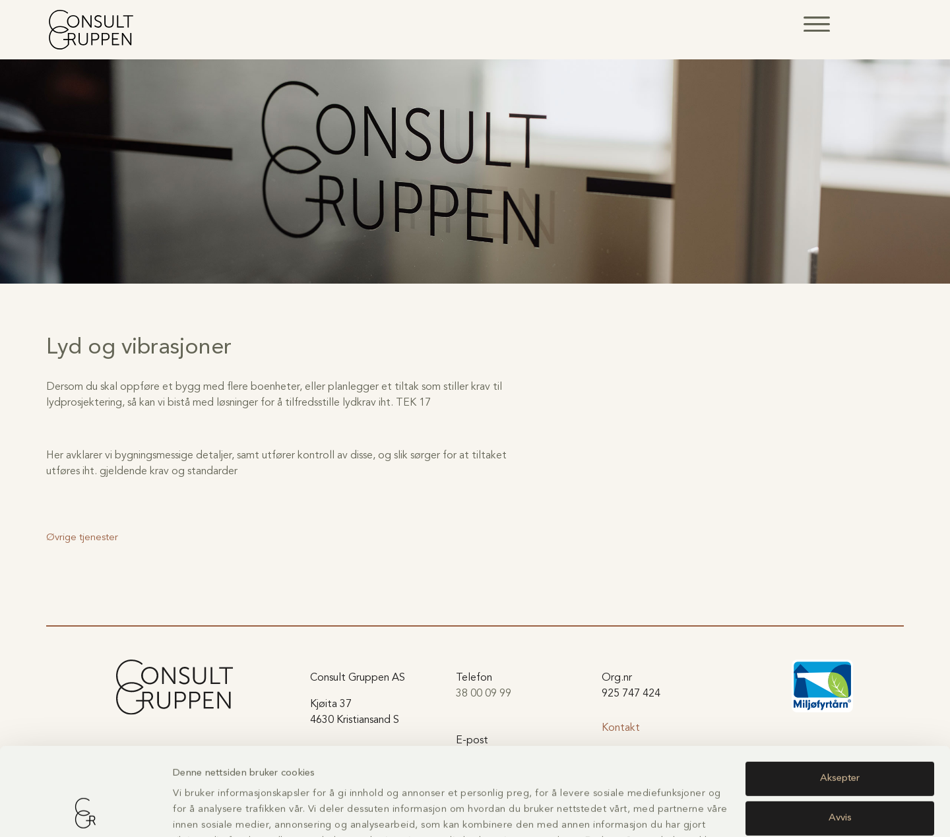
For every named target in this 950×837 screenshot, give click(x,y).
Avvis (840, 735)
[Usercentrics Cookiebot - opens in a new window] (85, 811)
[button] (817, 24)
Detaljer (190, 811)
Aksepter (840, 696)
